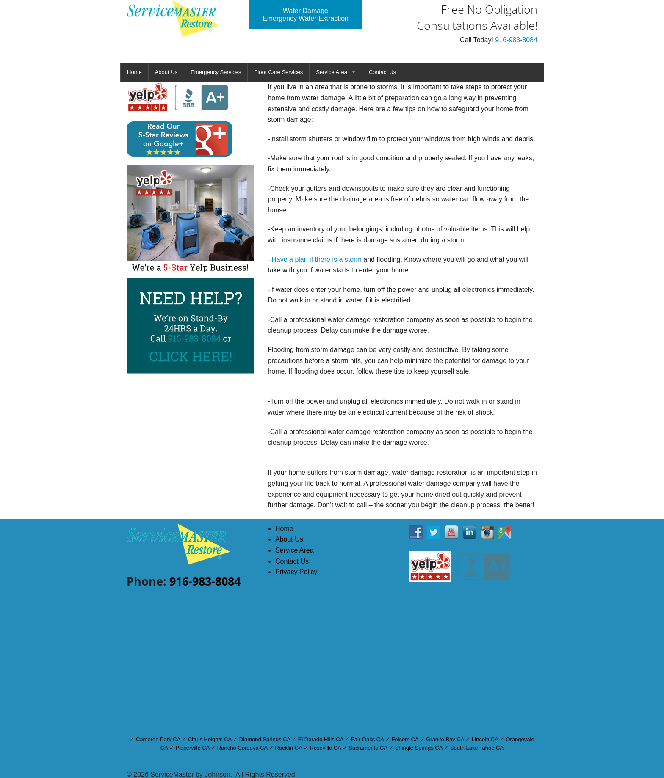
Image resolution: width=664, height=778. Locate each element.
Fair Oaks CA (367, 739)
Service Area (331, 72)
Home (134, 72)
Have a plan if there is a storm (316, 259)
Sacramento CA (368, 748)
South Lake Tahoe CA (477, 748)
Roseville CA (325, 748)
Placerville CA (192, 748)
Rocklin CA (288, 748)
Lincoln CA (485, 739)
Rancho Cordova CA (242, 748)
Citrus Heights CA (210, 739)
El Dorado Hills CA (320, 739)
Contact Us (382, 72)
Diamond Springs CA (264, 739)
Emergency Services (216, 72)
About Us (166, 72)
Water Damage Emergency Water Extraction (306, 14)
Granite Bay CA (445, 739)
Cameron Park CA (158, 739)
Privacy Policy (296, 571)
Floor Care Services (278, 72)
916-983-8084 (516, 40)
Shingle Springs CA (419, 748)
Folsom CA (404, 739)
